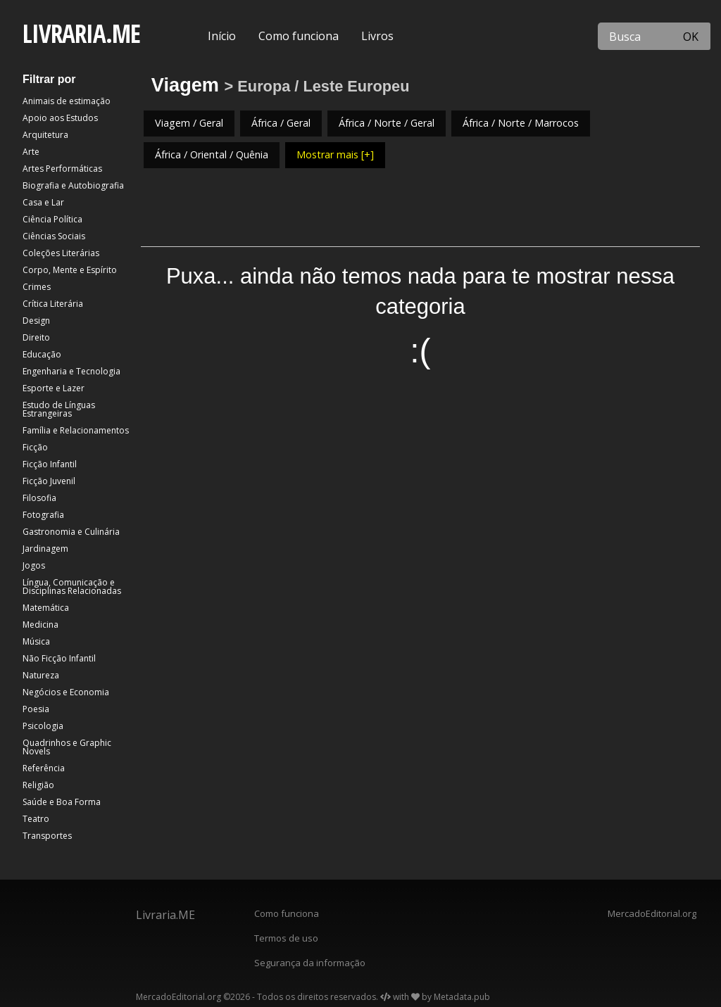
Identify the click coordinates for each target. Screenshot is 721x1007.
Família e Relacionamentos (76, 430)
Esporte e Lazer (53, 388)
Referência (44, 768)
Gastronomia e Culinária (71, 532)
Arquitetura (45, 135)
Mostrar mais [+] (335, 154)
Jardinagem (45, 549)
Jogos (34, 565)
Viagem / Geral (189, 122)
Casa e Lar (43, 202)
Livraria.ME (165, 915)
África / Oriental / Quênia (211, 154)
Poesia (36, 709)
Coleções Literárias (61, 253)
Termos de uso (286, 938)
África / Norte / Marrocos (521, 122)
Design (36, 321)
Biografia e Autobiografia (73, 185)
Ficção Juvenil (49, 481)
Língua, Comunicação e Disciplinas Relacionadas (72, 586)
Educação (42, 354)
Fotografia (43, 515)
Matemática (46, 608)
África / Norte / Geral (386, 122)
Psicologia (43, 726)
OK (690, 36)
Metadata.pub (462, 997)
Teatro (36, 819)
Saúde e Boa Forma (62, 802)
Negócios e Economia (66, 692)
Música (36, 641)
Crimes (37, 287)
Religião (38, 785)
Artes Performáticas (62, 169)
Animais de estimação (67, 101)
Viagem (185, 85)
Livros (377, 36)
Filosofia (39, 498)
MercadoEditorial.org (652, 913)
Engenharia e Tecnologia (71, 371)
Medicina (40, 625)
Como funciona (298, 36)
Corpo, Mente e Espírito (70, 270)
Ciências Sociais (54, 236)
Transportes (47, 836)
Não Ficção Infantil (59, 658)
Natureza (41, 675)
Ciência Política (52, 219)
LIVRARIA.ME (81, 33)
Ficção (35, 447)
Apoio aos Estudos (60, 118)
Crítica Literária (53, 304)
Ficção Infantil (50, 464)
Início (222, 36)
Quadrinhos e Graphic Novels (67, 747)
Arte (31, 152)
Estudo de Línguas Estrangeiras (59, 409)
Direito (36, 337)
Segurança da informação (309, 962)
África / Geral (281, 122)
